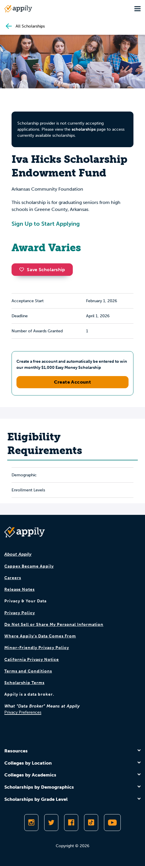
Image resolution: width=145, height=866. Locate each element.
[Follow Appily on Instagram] (31, 822)
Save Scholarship (42, 269)
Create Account (72, 382)
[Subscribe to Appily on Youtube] (112, 822)
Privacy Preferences (22, 712)
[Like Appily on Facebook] (71, 822)
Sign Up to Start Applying (46, 223)
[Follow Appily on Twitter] (51, 822)
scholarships (84, 129)
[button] (23, 269)
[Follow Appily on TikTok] (91, 822)
